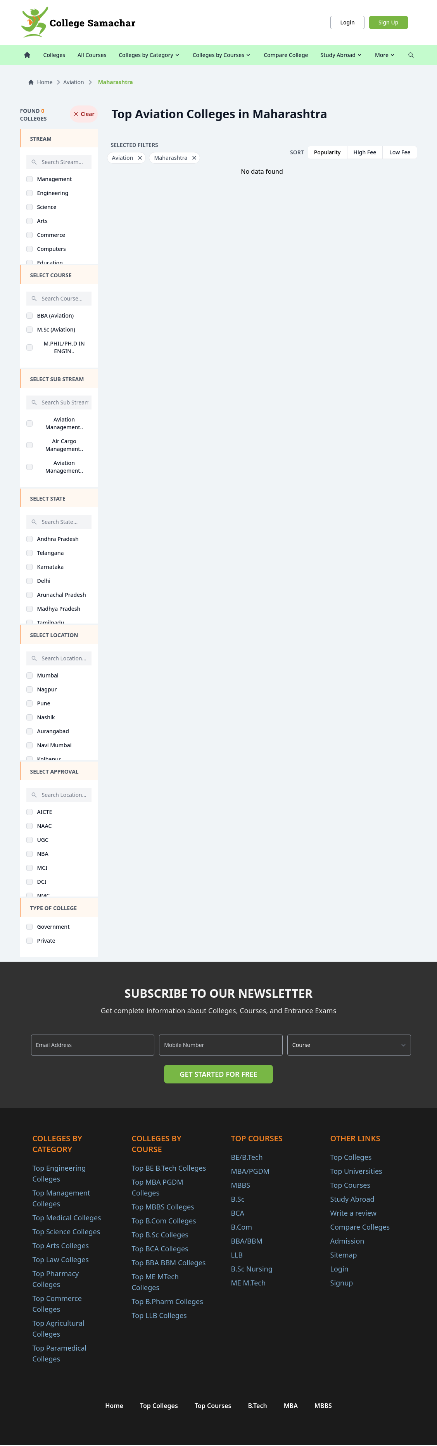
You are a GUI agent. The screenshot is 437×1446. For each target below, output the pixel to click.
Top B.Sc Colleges (160, 1234)
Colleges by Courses (222, 55)
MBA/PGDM (250, 1171)
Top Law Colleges (61, 1259)
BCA (238, 1213)
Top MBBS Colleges (163, 1206)
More (385, 55)
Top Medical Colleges (67, 1217)
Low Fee (399, 152)
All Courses (92, 55)
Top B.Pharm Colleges (167, 1301)
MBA (294, 1406)
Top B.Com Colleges (164, 1220)
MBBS (240, 1185)
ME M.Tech (248, 1282)
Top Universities (356, 1171)
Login (347, 22)
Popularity (327, 152)
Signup (341, 1282)
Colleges (54, 55)
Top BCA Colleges (160, 1248)
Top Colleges (351, 1157)
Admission (347, 1241)
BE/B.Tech (247, 1157)
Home (40, 82)
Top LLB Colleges (159, 1315)
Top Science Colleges (66, 1231)
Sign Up (388, 22)
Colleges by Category (149, 55)
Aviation (73, 82)
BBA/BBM (247, 1241)
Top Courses (350, 1185)
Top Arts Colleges (61, 1245)
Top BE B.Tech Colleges (169, 1168)
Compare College (286, 55)
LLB (237, 1254)
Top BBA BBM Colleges (169, 1262)
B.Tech (258, 1406)
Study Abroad (342, 55)
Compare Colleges (360, 1227)
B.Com (241, 1227)
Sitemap (343, 1254)
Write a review (353, 1213)
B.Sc (238, 1199)
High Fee (365, 152)
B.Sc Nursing (252, 1268)
